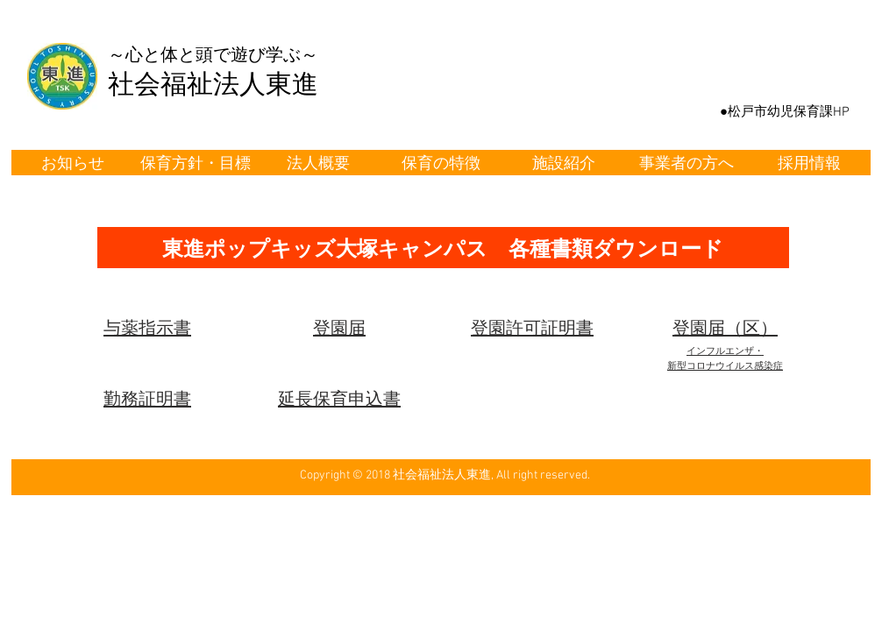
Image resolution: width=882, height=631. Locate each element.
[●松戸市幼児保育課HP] (785, 112)
